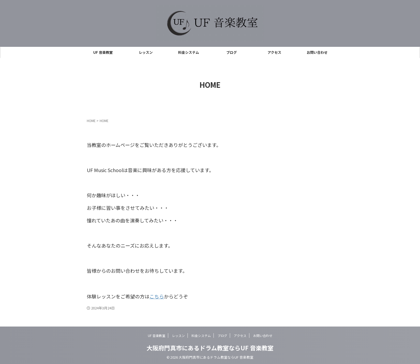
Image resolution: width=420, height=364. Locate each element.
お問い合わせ (317, 52)
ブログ (231, 52)
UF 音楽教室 (103, 52)
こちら (156, 295)
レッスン (146, 52)
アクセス (274, 52)
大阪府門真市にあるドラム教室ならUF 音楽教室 (210, 347)
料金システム (188, 52)
